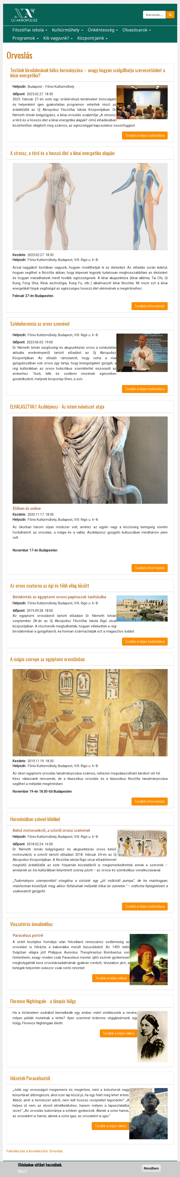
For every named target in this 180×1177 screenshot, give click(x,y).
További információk (150, 306)
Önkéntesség (103, 30)
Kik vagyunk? (58, 38)
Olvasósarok (136, 30)
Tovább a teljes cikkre (111, 978)
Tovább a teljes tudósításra (145, 135)
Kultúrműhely (67, 30)
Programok (25, 38)
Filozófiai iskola (30, 30)
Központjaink (92, 38)
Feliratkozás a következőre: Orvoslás (35, 1151)
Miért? (22, 1171)
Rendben (151, 1168)
